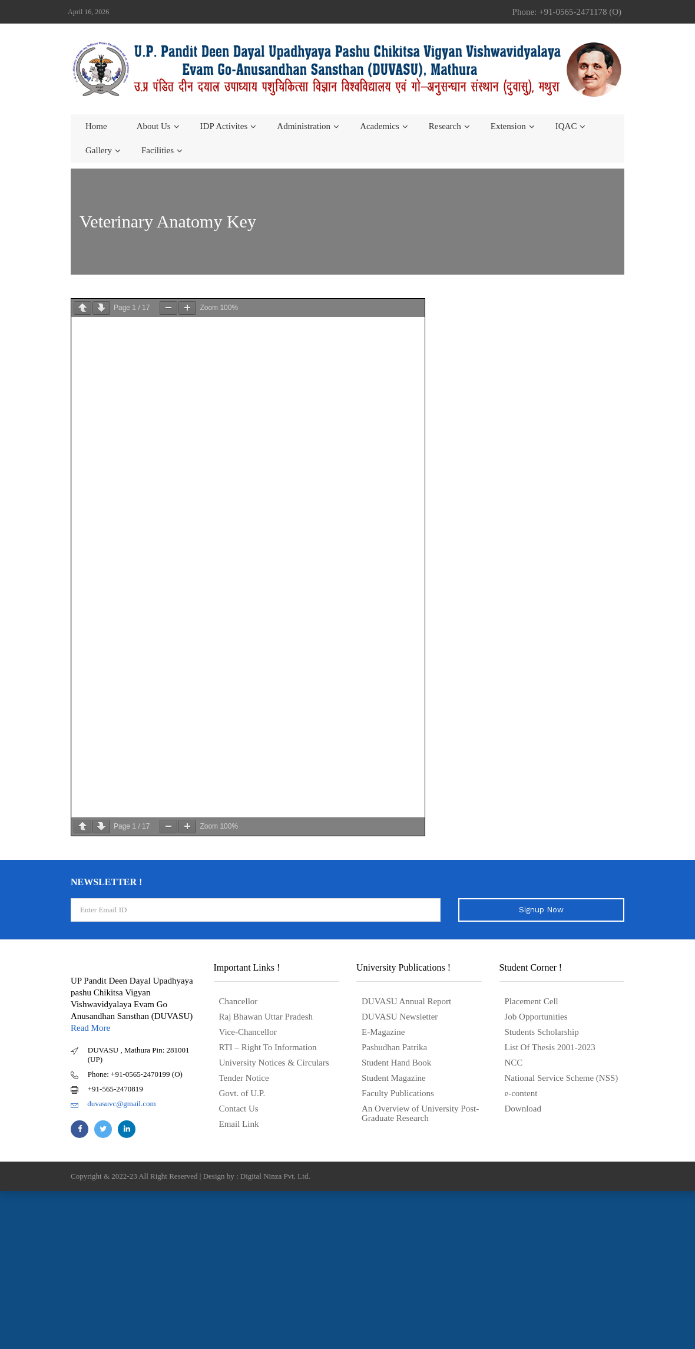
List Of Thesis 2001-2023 (550, 1046)
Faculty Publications (398, 1092)
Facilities (157, 150)
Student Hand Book (396, 1061)
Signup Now (541, 908)
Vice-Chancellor (248, 1030)
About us (154, 126)
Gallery (98, 150)
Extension (508, 126)
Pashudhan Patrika (394, 1046)
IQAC (566, 126)
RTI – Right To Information (268, 1046)
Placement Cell (531, 1000)
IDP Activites (224, 126)
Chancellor (238, 1000)
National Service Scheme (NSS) (561, 1076)
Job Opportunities (536, 1015)
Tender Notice (244, 1076)
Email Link (239, 1122)
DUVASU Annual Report (406, 1000)
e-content (521, 1092)
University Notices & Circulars (274, 1061)
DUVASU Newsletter (400, 1015)
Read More (90, 1026)
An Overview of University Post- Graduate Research (420, 1112)
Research (445, 126)
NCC (514, 1061)
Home (96, 126)
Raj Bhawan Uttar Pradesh (266, 1015)
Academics (379, 126)
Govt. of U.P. (242, 1092)
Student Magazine (394, 1076)
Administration (303, 126)
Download (523, 1107)
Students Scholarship (542, 1030)
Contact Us (239, 1107)
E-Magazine (383, 1030)
